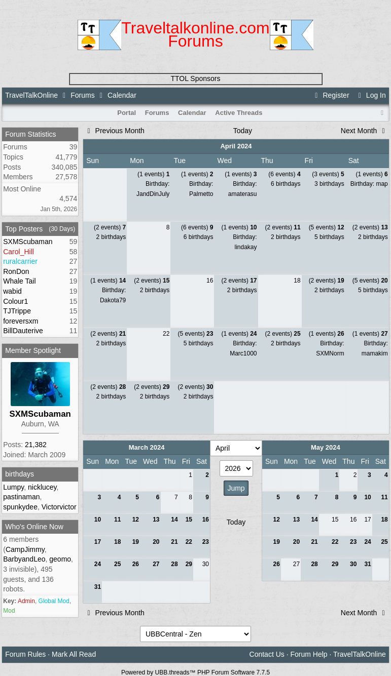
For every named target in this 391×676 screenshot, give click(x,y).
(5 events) (326, 227)
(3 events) (328, 174)
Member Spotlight (33, 350)
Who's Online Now (34, 527)
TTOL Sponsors (195, 78)
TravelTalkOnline (31, 95)
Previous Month (114, 131)
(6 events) (284, 174)
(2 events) (110, 227)
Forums (82, 95)
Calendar (192, 112)
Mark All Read (74, 654)
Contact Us (267, 654)
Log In (370, 95)
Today (242, 131)
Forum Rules (25, 654)
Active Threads (238, 112)
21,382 (36, 445)
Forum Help (308, 654)
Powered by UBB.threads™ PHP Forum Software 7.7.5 (195, 672)
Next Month (364, 131)
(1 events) (153, 174)
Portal (126, 112)
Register (330, 95)
